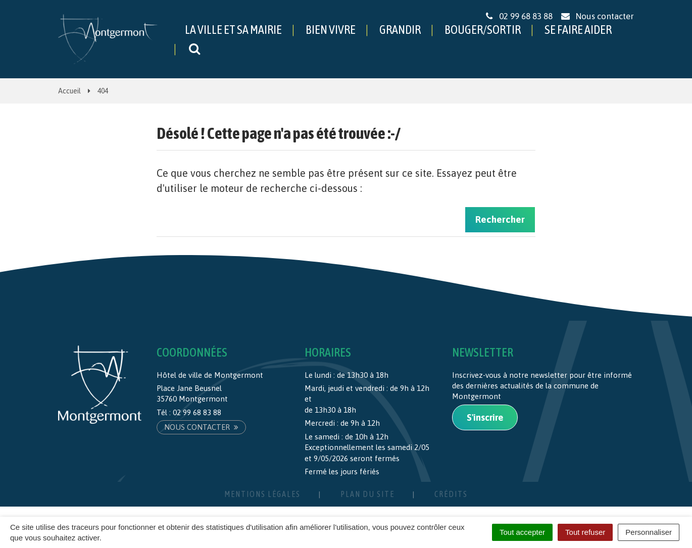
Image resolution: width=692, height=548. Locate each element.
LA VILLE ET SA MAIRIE (233, 29)
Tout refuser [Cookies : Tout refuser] (585, 532)
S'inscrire (485, 417)
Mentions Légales (262, 494)
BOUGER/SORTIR (482, 29)
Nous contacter (201, 427)
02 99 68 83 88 (197, 412)
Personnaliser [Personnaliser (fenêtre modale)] (648, 532)
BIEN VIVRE (331, 29)
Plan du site (367, 494)
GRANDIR (400, 29)
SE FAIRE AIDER (578, 29)
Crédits (451, 494)
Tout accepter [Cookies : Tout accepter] (522, 532)
